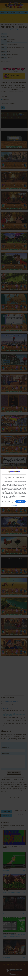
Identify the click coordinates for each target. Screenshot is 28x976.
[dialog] (14, 488)
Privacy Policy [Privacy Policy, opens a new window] (11, 497)
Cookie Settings (5, 497)
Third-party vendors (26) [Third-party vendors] (19, 488)
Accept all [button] (20, 501)
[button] (14, 505)
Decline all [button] (7, 501)
